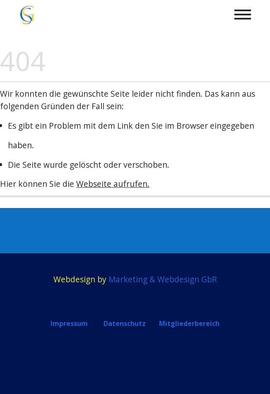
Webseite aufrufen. (112, 183)
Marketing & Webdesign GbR (162, 279)
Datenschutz (125, 323)
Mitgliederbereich (189, 323)
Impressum (69, 323)
